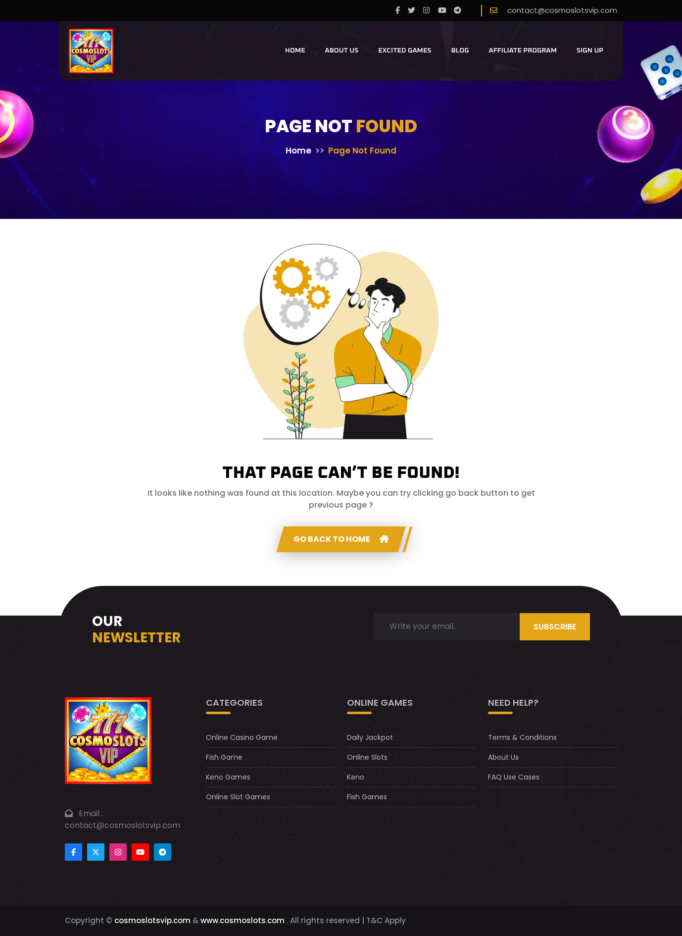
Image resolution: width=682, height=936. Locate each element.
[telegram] (457, 10)
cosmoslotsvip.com (152, 920)
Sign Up (590, 50)
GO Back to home (341, 539)
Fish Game (224, 757)
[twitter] (411, 10)
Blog (460, 50)
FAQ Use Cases (513, 777)
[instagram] (426, 10)
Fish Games (367, 797)
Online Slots (367, 757)
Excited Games (404, 50)
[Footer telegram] (162, 852)
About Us (342, 50)
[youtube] (442, 10)
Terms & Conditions (522, 737)
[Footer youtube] (140, 852)
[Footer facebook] (73, 852)
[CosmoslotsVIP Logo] (91, 51)
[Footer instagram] (118, 852)
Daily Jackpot (370, 737)
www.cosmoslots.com (242, 920)
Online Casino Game (242, 737)
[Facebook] (397, 10)
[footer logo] (108, 740)
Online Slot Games (238, 797)
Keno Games (228, 777)
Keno (355, 777)
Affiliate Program (523, 50)
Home (295, 50)
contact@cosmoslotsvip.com (562, 10)
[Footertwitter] (95, 852)
